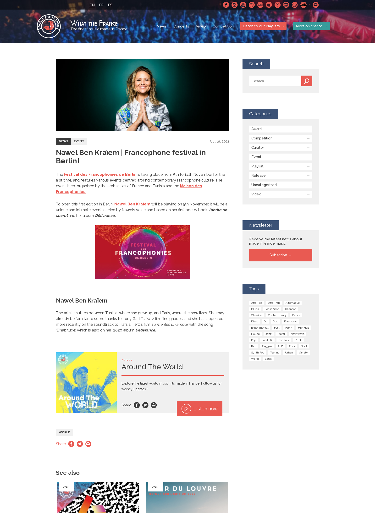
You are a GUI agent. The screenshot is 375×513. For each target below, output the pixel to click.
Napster (286, 5)
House (255, 334)
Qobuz (295, 5)
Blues (255, 309)
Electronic (290, 321)
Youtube (243, 5)
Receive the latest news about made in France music (275, 241)
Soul (304, 346)
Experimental (259, 327)
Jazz (268, 334)
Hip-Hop (303, 327)
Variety (303, 352)
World (64, 432)
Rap (253, 346)
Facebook (226, 5)
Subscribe (278, 255)
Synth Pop (257, 352)
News (162, 26)
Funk (288, 327)
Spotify (252, 5)
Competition (223, 26)
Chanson (290, 309)
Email (154, 405)
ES (110, 5)
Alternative (293, 302)
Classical (256, 315)
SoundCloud (303, 5)
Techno (274, 352)
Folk (277, 327)
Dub (275, 321)
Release (258, 175)
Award (256, 129)
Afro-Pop (256, 302)
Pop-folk (283, 340)
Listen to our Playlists (261, 26)
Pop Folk (267, 340)
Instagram (235, 5)
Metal (281, 334)
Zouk (268, 358)
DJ (265, 321)
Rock (292, 346)
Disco (254, 321)
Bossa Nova (272, 309)
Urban (289, 352)
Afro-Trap (274, 302)
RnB (280, 346)
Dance (296, 315)
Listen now (200, 409)
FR (101, 5)
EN (92, 5)
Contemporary (277, 315)
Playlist (257, 166)
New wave (297, 334)
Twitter (145, 405)
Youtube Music (278, 5)
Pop (253, 340)
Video (201, 26)
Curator (257, 147)
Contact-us (316, 5)
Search (306, 81)
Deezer (260, 5)
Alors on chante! (309, 26)
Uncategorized (264, 185)
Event (79, 141)
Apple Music (269, 5)
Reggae (267, 346)
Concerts (181, 26)
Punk (298, 340)
